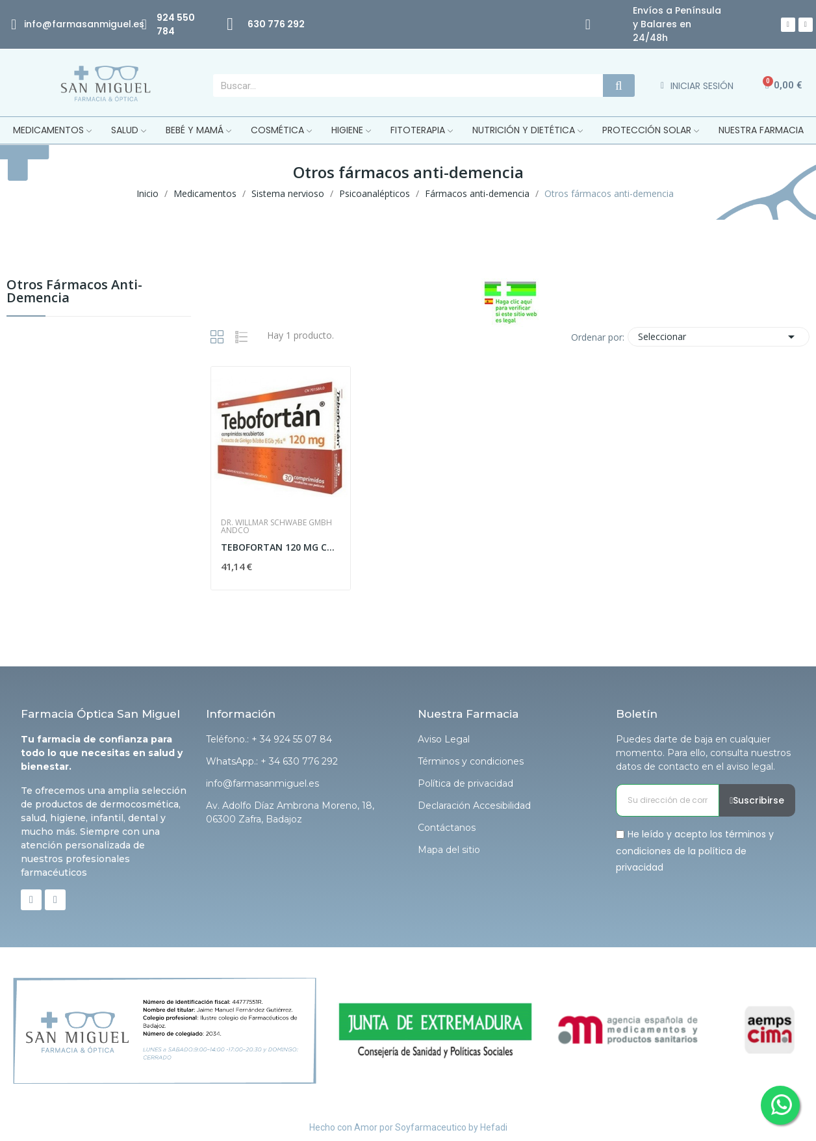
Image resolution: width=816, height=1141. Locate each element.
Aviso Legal (444, 739)
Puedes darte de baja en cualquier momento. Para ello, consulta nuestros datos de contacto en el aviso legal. (703, 752)
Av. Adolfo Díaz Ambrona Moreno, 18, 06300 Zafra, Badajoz (290, 812)
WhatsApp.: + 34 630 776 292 (272, 761)
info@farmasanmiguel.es (262, 783)
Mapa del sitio (449, 850)
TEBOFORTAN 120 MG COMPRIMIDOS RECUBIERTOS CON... (280, 547)
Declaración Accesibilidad (474, 805)
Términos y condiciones (471, 761)
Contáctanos (447, 827)
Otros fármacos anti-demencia (74, 292)
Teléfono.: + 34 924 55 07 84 (269, 739)
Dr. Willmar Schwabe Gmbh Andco (276, 526)
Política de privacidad (465, 783)
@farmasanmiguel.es (93, 24)
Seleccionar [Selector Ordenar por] (718, 337)
